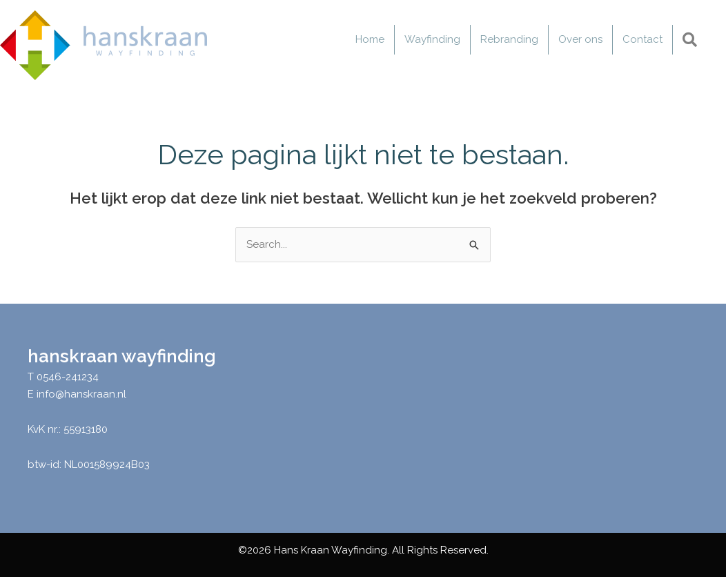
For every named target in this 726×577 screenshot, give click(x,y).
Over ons (580, 39)
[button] (692, 40)
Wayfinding (432, 39)
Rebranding (509, 39)
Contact (642, 39)
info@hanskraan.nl (81, 394)
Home (369, 39)
